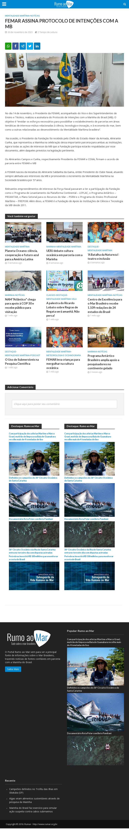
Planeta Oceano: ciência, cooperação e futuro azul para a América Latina (22, 255)
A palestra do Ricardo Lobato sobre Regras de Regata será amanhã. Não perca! (63, 310)
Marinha (51, 246)
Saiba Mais (13, 669)
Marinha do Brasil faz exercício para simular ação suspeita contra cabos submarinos (33, 810)
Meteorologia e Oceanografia (63, 355)
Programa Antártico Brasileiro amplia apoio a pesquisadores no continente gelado (104, 363)
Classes (50, 295)
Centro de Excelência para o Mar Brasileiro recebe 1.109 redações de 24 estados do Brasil (105, 306)
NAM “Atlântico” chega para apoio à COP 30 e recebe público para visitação (20, 306)
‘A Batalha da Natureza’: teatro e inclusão (103, 257)
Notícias (35, 15)
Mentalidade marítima (17, 15)
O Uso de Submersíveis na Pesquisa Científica (22, 362)
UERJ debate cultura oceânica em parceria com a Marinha (64, 255)
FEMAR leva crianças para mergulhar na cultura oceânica (63, 364)
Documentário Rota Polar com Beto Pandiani (31, 519)
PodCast (35, 355)
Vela (74, 299)
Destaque (93, 246)
